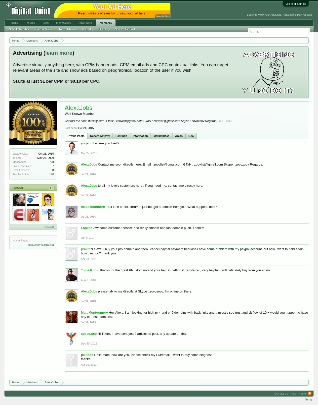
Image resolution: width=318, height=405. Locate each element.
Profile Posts (76, 135)
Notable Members (20, 29)
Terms (308, 399)
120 (51, 174)
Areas (179, 135)
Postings (121, 135)
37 (51, 187)
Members (106, 22)
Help (293, 393)
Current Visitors (45, 29)
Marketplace (161, 135)
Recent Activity (100, 135)
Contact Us (281, 393)
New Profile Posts (125, 29)
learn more (58, 53)
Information (140, 135)
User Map (88, 29)
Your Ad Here (163, 16)
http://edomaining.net (41, 244)
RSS (310, 394)
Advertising (85, 22)
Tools (45, 22)
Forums (30, 22)
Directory (104, 29)
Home (14, 22)
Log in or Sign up (295, 3)
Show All (49, 227)
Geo (191, 135)
